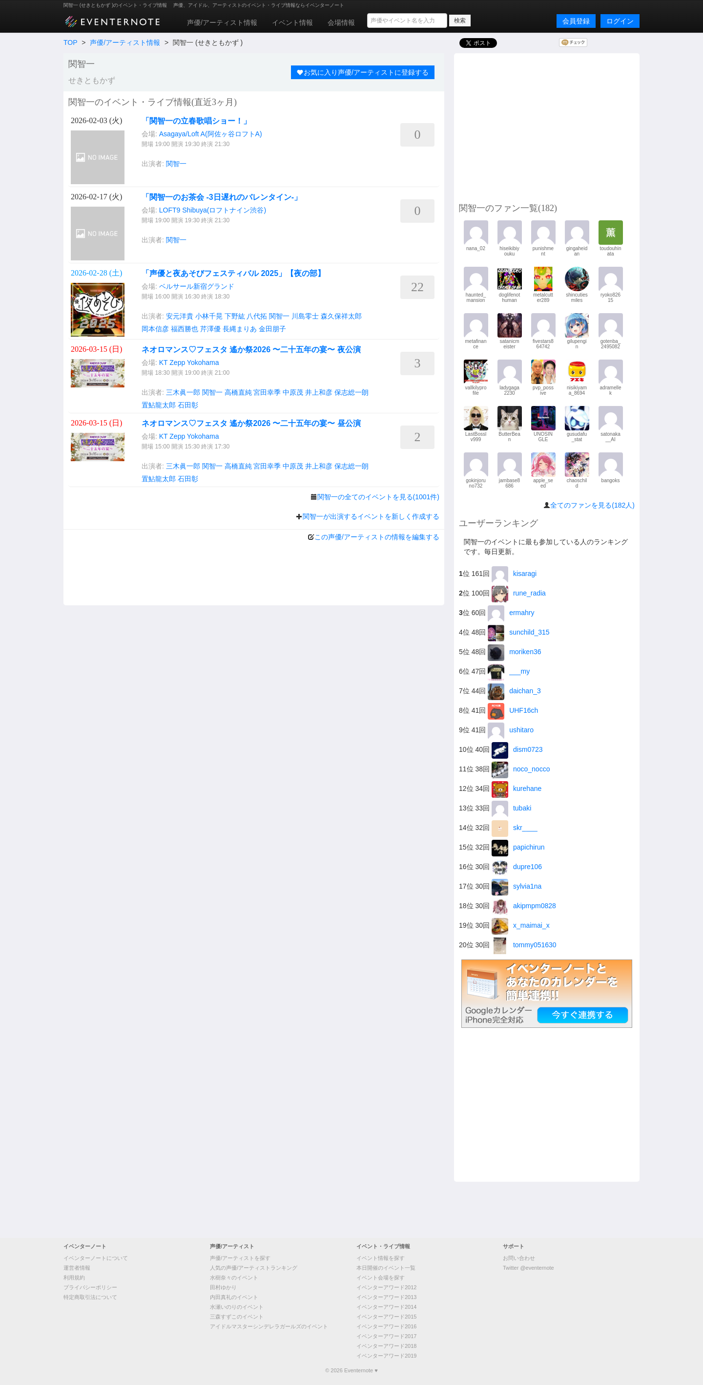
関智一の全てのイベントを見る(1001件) (378, 497)
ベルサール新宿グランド (196, 286)
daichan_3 (514, 691)
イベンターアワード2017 (386, 1336)
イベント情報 (292, 22)
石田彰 (188, 405)
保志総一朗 (351, 392)
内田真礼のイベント (234, 1297)
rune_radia (519, 593)
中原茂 (293, 392)
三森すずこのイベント (237, 1317)
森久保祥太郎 (341, 316)
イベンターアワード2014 (386, 1307)
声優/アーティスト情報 (222, 22)
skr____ (515, 827)
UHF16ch (513, 710)
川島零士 (305, 316)
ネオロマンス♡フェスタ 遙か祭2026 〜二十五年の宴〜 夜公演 (251, 349)
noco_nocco (521, 769)
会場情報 (341, 22)
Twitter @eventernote (528, 1268)
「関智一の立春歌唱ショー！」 (196, 121)
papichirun (518, 847)
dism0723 (517, 749)
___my (509, 671)
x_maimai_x (521, 925)
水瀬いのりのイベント (237, 1307)
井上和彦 (318, 392)
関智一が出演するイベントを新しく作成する (371, 516)
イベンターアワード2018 (386, 1346)
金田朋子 (272, 329)
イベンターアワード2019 (386, 1356)
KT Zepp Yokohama (189, 362)
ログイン (620, 21)
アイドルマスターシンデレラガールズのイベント (269, 1326)
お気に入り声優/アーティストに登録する (363, 72)
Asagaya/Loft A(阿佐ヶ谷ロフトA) (210, 134)
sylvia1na (516, 886)
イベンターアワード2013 (386, 1297)
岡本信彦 (155, 329)
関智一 (176, 164)
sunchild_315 (519, 632)
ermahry (511, 613)
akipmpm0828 (524, 906)
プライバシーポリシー (90, 1287)
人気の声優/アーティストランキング (253, 1268)
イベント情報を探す (380, 1258)
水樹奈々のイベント (234, 1277)
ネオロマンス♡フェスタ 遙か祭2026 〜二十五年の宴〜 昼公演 (251, 423)
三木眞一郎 (183, 392)
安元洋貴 (179, 316)
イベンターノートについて (95, 1258)
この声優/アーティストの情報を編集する (376, 537)
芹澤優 (210, 329)
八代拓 (257, 316)
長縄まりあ (240, 329)
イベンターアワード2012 (386, 1287)
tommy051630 (524, 945)
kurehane (516, 788)
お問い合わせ (519, 1258)
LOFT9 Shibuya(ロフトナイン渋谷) (212, 210)
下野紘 (235, 316)
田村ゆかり (223, 1287)
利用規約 (74, 1277)
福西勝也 (184, 329)
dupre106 (517, 867)
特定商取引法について (90, 1297)
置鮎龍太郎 (159, 405)
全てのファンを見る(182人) (592, 505)
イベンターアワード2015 (386, 1317)
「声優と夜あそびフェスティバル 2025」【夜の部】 (233, 273)
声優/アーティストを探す (240, 1258)
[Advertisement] (547, 126)
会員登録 (576, 21)
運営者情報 (76, 1268)
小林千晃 (209, 316)
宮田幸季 (267, 392)
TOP (70, 42)
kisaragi (514, 573)
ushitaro (511, 730)
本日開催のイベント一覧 (385, 1268)
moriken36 (514, 652)
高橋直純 (238, 392)
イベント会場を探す (380, 1277)
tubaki (511, 808)
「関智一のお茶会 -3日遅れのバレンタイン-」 (222, 197)
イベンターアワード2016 (386, 1326)
